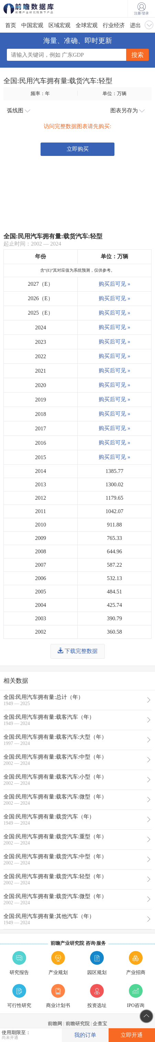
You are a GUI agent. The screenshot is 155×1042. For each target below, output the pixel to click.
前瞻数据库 (37, 8)
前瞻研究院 (78, 1023)
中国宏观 (32, 25)
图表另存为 (127, 110)
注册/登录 (141, 9)
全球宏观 (87, 25)
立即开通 (132, 1035)
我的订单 (85, 1035)
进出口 (138, 25)
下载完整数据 (78, 651)
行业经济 (114, 25)
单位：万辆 (114, 93)
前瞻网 (55, 1023)
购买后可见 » (114, 284)
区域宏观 (59, 25)
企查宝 (100, 1023)
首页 (10, 25)
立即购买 (78, 149)
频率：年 (40, 93)
